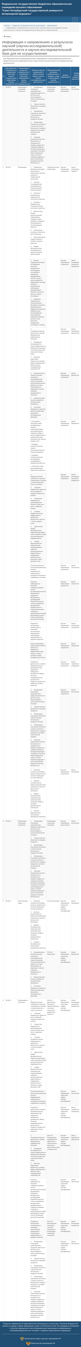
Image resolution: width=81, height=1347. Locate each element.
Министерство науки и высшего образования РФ (43, 1339)
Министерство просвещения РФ (43, 1343)
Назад (7, 36)
